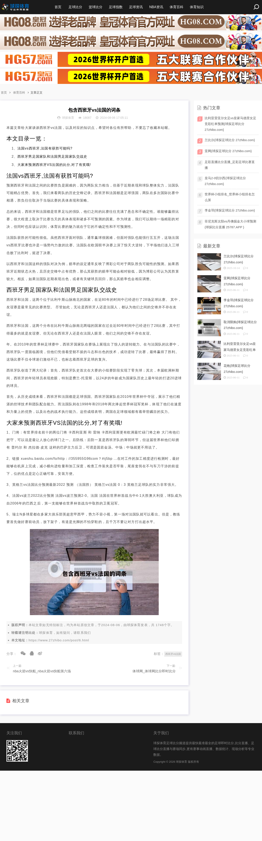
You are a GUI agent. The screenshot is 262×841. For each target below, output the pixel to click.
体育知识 (197, 7)
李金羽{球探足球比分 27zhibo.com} (230, 210)
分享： (11, 654)
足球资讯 (136, 7)
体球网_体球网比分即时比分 (154, 671)
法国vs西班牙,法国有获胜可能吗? (44, 148)
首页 (58, 7)
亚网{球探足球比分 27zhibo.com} (228, 151)
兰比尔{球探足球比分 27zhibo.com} (230, 140)
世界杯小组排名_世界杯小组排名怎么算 (230, 197)
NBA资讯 (156, 7)
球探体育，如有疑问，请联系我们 (65, 632)
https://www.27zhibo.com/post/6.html (59, 640)
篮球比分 (95, 7)
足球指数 (116, 7)
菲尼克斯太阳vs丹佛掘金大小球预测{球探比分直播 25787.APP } (230, 224)
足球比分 (75, 7)
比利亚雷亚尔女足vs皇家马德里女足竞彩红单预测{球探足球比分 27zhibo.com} (230, 123)
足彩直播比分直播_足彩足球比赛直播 (230, 165)
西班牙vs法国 (173, 654)
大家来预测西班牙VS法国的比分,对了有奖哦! (54, 165)
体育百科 (176, 7)
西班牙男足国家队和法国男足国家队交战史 (52, 156)
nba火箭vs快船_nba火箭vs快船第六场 (42, 671)
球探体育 (134, 625)
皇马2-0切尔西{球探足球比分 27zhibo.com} (225, 181)
